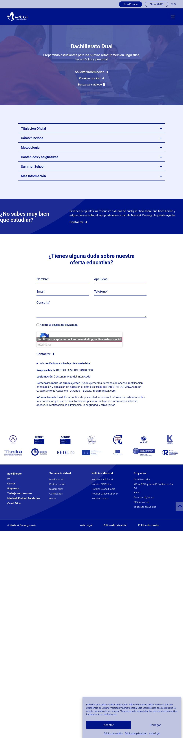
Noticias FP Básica (101, 484)
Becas (52, 498)
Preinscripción (57, 484)
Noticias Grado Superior (105, 493)
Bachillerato (14, 473)
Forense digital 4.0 (144, 497)
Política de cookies (113, 733)
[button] (173, 17)
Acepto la (59, 325)
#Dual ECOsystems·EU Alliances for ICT (153, 486)
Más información (33, 176)
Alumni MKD (156, 4)
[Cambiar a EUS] (173, 4)
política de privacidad (65, 324)
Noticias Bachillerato (103, 479)
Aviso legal (154, 733)
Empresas (13, 488)
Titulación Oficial (33, 128)
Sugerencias (56, 489)
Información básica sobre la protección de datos (65, 363)
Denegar (155, 725)
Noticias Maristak (103, 473)
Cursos (11, 483)
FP (8, 478)
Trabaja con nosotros (19, 493)
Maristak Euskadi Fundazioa (23, 498)
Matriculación (56, 479)
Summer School (32, 166)
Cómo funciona (32, 138)
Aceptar (109, 725)
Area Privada (130, 4)
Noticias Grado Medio (103, 489)
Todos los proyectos (145, 506)
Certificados (56, 493)
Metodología (30, 147)
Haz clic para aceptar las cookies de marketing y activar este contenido (79, 339)
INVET (137, 492)
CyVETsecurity (142, 479)
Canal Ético (14, 503)
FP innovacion (141, 502)
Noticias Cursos (100, 498)
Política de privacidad (136, 733)
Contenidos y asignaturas (39, 157)
